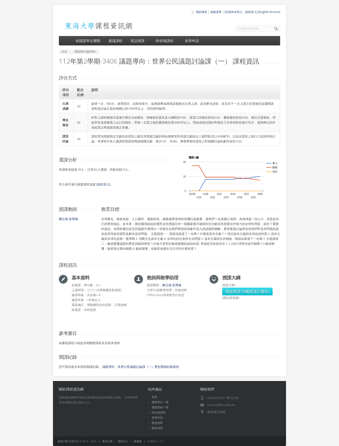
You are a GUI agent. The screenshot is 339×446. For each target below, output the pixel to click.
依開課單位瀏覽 (88, 40)
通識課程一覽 (160, 407)
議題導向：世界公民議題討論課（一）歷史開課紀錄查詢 (140, 367)
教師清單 (157, 428)
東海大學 (63, 441)
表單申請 (192, 40)
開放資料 (157, 423)
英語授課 (139, 40)
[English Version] (269, 12)
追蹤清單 (216, 12)
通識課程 (115, 40)
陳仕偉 (63, 219)
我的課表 (201, 12)
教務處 (138, 441)
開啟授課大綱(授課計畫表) (247, 291)
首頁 (154, 397)
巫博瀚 (73, 219)
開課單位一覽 (160, 402)
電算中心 (123, 441)
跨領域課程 (166, 40)
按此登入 (103, 184)
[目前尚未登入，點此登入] (241, 12)
